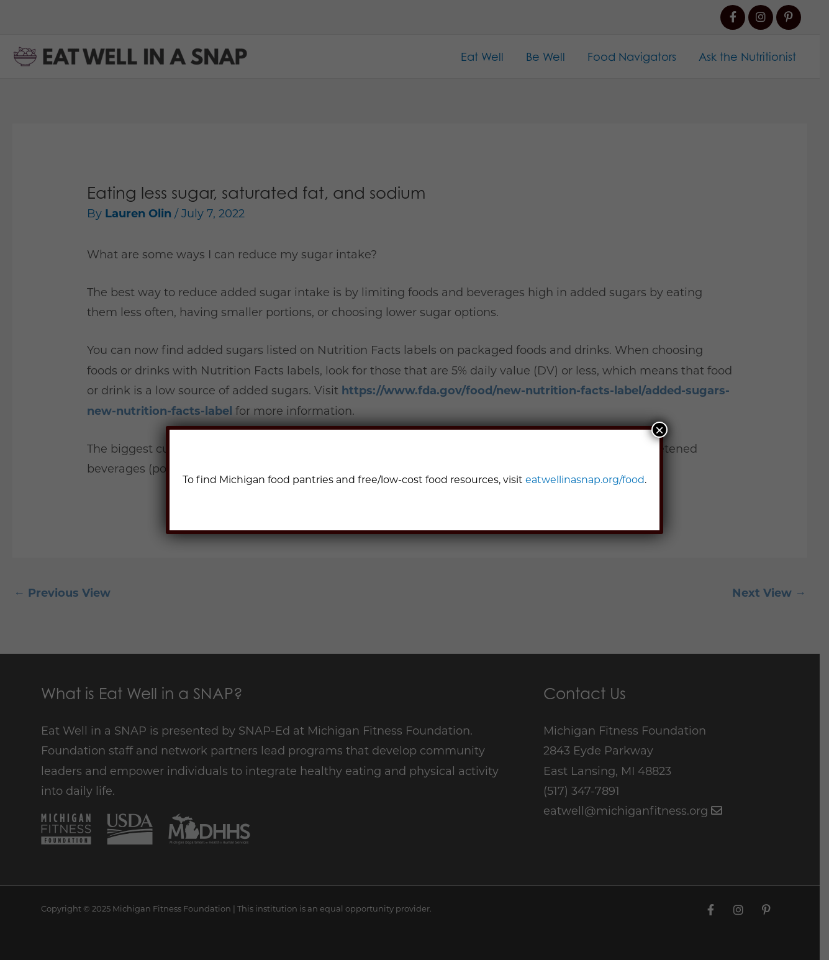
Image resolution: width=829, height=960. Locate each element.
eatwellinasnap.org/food (585, 480)
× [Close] (659, 430)
